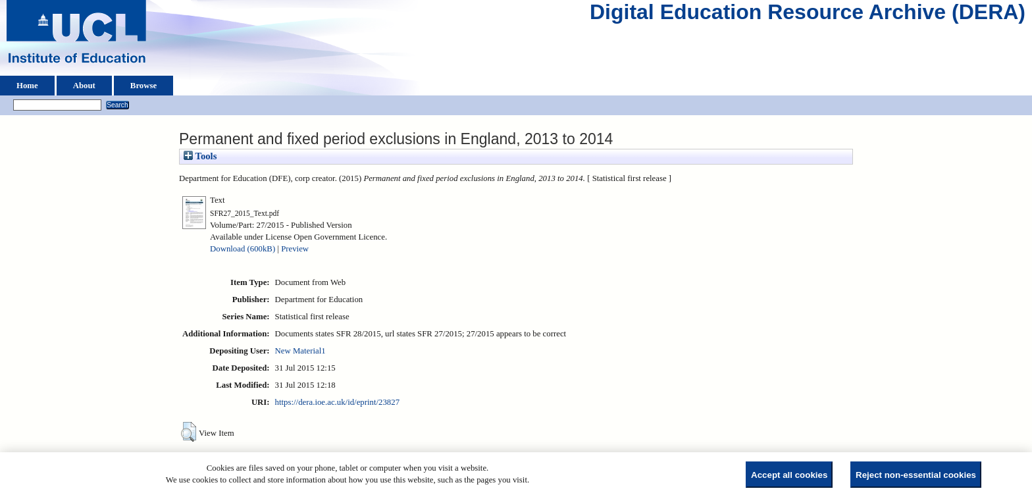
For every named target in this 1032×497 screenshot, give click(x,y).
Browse (143, 85)
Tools (200, 156)
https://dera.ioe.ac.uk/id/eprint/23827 (337, 402)
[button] (188, 432)
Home (27, 85)
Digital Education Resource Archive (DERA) (807, 15)
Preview (295, 248)
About (84, 85)
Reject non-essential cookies (916, 475)
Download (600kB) (242, 248)
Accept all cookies (789, 475)
